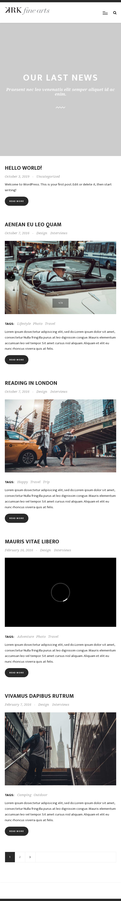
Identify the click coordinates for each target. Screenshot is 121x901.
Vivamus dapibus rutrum (39, 696)
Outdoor (40, 795)
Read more (16, 201)
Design (41, 233)
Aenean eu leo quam (33, 224)
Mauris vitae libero (32, 541)
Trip (46, 482)
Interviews (58, 233)
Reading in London (31, 383)
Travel (50, 324)
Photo (38, 324)
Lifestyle (24, 324)
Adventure (25, 637)
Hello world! (23, 168)
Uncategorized (48, 176)
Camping (24, 795)
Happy (22, 482)
